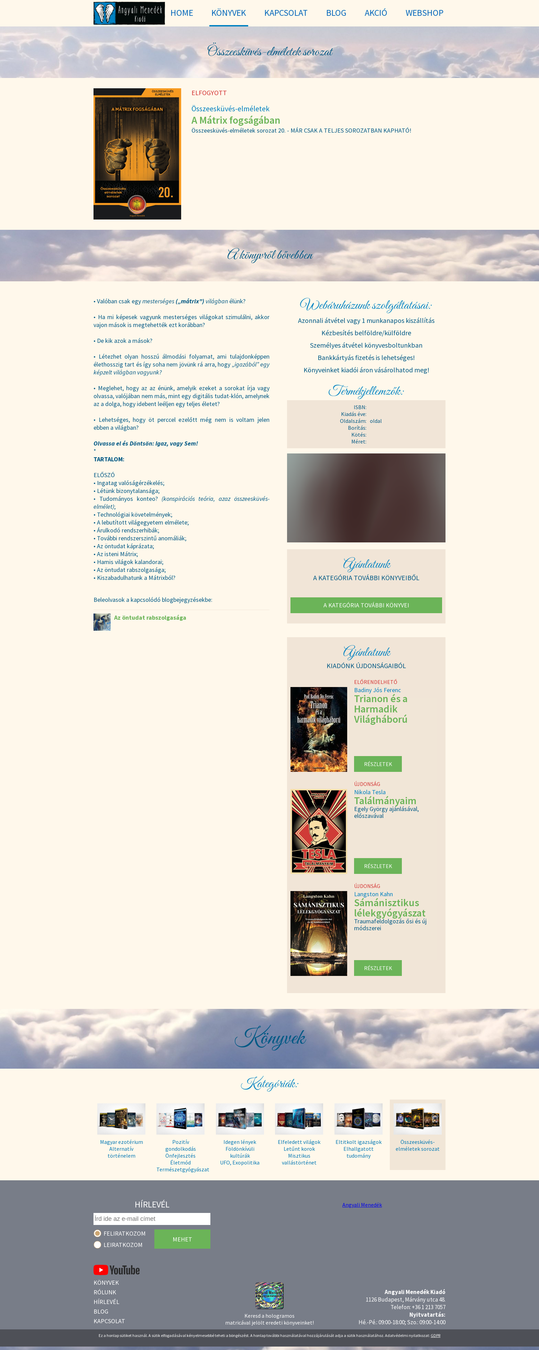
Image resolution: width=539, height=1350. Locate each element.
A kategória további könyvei (366, 605)
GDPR (435, 1335)
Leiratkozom (123, 1245)
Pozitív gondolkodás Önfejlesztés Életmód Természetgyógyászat (180, 1152)
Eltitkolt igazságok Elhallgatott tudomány (359, 1148)
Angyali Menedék (362, 1204)
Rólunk (105, 1292)
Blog (101, 1311)
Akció (376, 12)
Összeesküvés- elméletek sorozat (418, 1145)
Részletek (378, 764)
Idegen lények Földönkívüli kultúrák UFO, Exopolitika (240, 1152)
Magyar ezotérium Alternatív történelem (121, 1148)
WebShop (424, 12)
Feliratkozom (124, 1233)
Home (181, 12)
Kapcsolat (109, 1321)
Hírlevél (106, 1302)
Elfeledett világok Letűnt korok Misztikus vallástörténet (299, 1152)
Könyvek (106, 1282)
